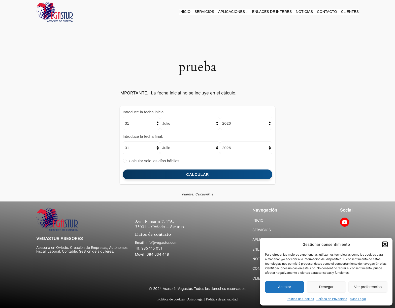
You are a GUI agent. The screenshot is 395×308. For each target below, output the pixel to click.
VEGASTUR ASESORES (59, 238)
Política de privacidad (221, 299)
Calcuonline (204, 194)
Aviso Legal (358, 299)
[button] (384, 244)
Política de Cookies (300, 299)
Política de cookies (171, 299)
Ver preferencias (368, 287)
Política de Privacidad (331, 299)
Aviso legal (195, 299)
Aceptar (284, 287)
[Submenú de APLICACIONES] (247, 12)
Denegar (326, 287)
